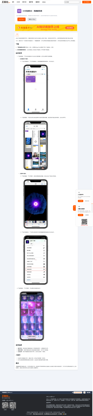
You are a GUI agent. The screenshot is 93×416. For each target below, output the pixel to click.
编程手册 (31, 2)
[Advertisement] (46, 380)
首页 (13, 2)
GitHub (44, 2)
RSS (64, 414)
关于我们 (60, 413)
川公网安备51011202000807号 (50, 413)
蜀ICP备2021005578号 (38, 413)
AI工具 (18, 2)
